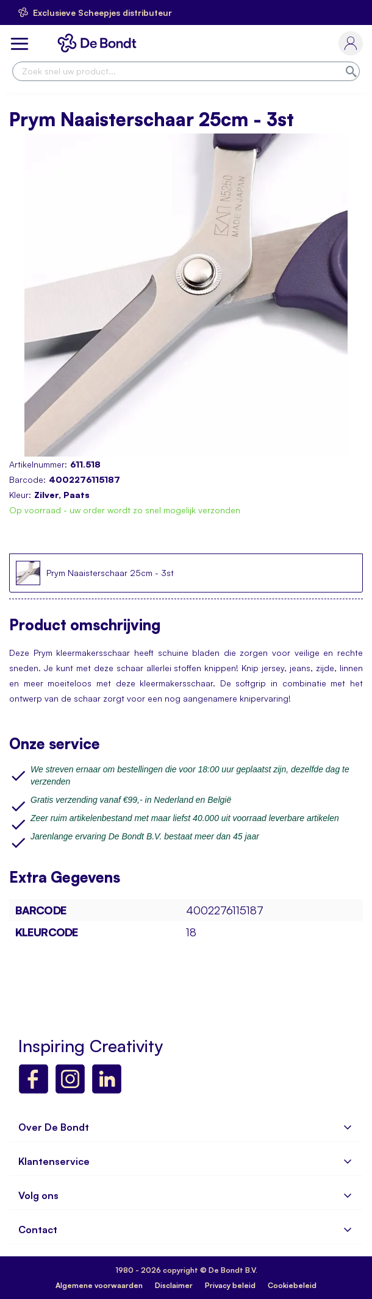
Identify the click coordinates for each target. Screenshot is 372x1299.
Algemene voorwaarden (99, 1285)
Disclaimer (174, 1285)
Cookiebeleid (292, 1285)
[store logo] (99, 43)
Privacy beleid (230, 1285)
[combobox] (186, 71)
